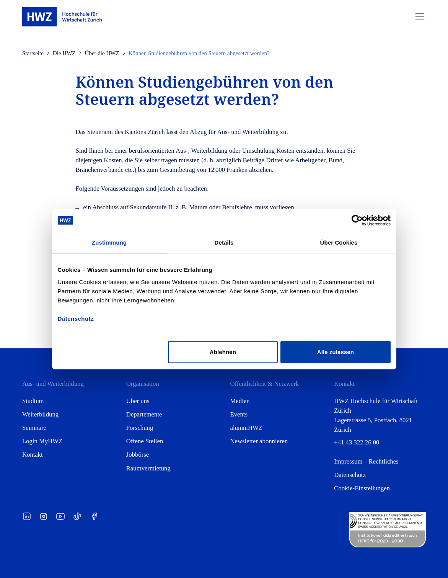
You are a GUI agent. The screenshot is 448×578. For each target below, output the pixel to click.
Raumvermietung (148, 468)
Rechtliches (384, 461)
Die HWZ (64, 53)
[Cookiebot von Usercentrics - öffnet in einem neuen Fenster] (357, 220)
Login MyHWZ (42, 441)
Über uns (138, 401)
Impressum (348, 461)
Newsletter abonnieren (259, 441)
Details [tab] (224, 242)
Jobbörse (137, 454)
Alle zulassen (335, 351)
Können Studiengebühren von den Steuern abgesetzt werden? (199, 53)
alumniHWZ (246, 427)
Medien (240, 401)
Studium (33, 401)
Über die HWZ (102, 53)
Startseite (33, 53)
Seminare (34, 427)
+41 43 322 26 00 (356, 442)
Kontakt (32, 454)
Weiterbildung (40, 414)
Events (239, 414)
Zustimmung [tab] (109, 242)
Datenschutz (350, 474)
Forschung (139, 427)
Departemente (144, 414)
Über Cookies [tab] (339, 242)
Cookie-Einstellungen (362, 488)
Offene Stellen (144, 441)
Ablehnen (223, 351)
